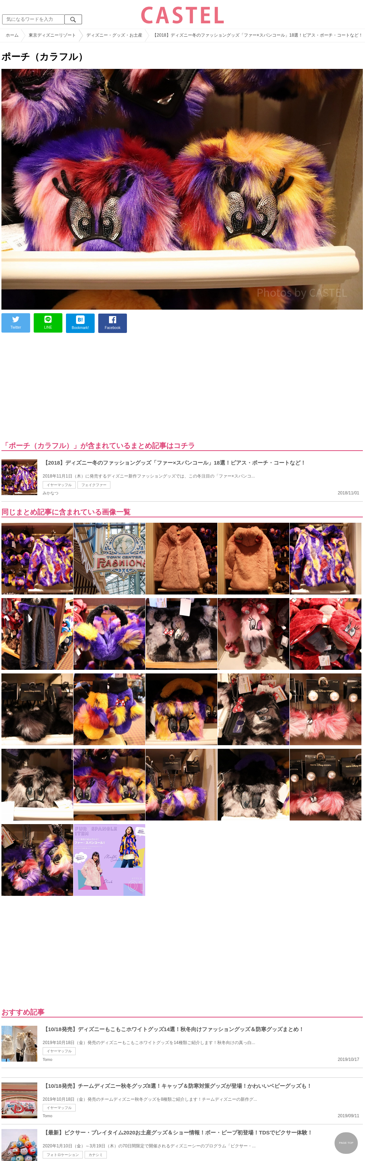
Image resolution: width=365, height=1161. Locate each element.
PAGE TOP (346, 1142)
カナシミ (96, 1155)
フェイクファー (93, 485)
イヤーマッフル (59, 485)
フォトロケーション (63, 1155)
